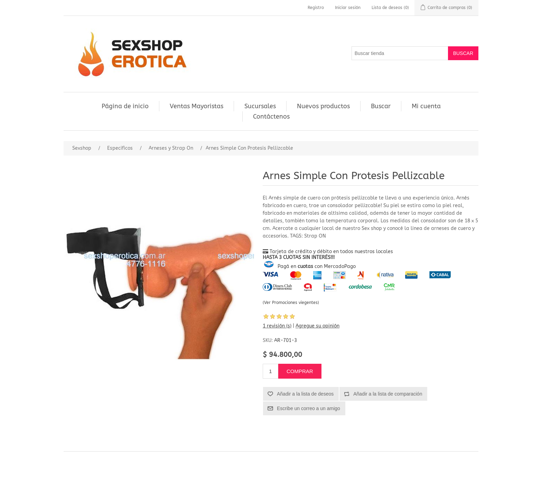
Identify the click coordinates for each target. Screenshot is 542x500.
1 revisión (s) (277, 326)
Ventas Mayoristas (196, 106)
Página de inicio (125, 106)
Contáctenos (271, 116)
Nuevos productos (323, 106)
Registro (316, 7)
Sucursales (260, 106)
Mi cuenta (426, 106)
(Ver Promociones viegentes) (291, 302)
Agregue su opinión (317, 326)
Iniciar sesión (348, 7)
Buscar (381, 106)
